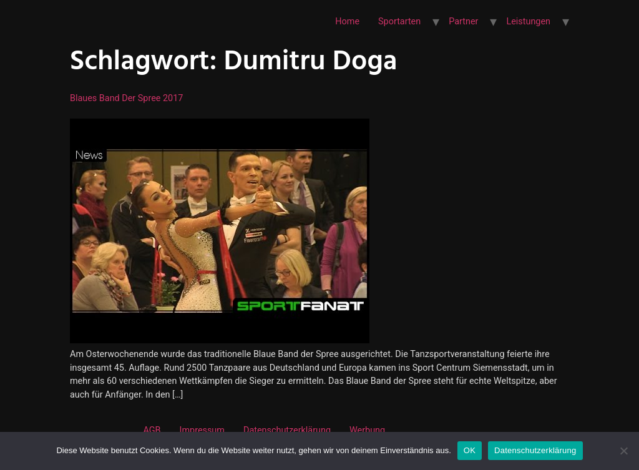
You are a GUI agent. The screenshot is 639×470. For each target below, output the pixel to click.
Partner (463, 21)
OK (470, 450)
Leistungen (528, 21)
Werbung (367, 430)
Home (347, 21)
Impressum (202, 430)
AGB (151, 430)
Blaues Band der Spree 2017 (126, 98)
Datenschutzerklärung (287, 430)
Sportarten (399, 21)
